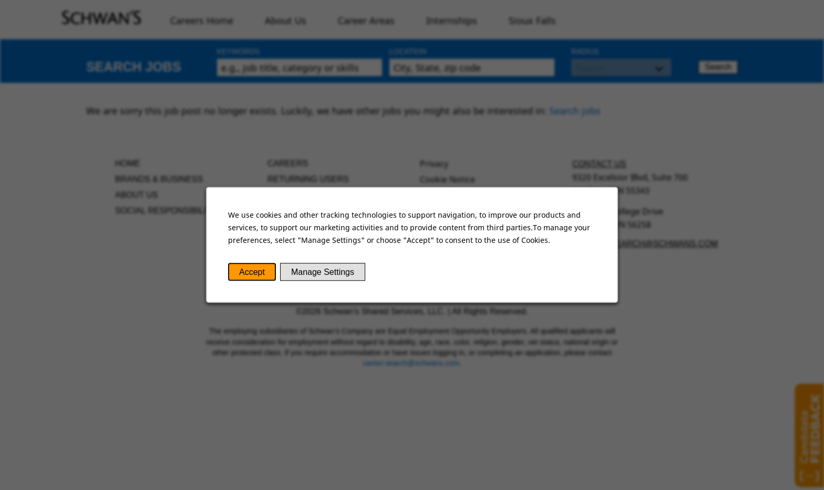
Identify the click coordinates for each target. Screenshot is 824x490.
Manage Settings (322, 272)
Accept (252, 272)
